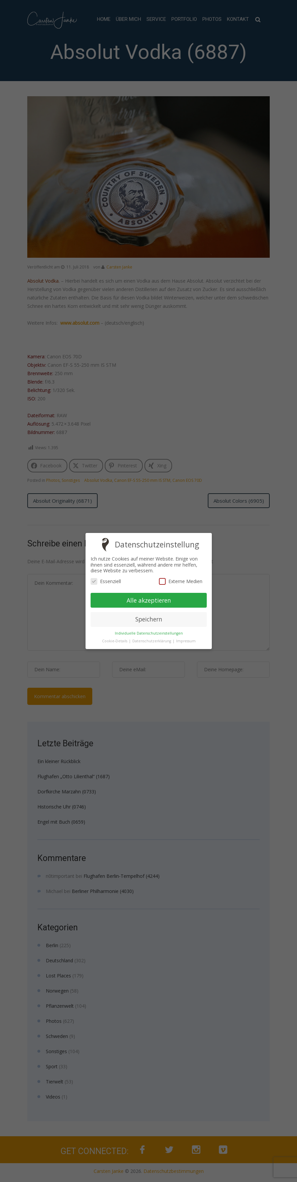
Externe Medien (180, 581)
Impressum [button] (185, 641)
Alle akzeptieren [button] (148, 600)
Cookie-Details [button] (115, 641)
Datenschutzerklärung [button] (152, 641)
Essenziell (106, 581)
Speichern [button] (148, 619)
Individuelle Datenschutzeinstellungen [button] (148, 633)
